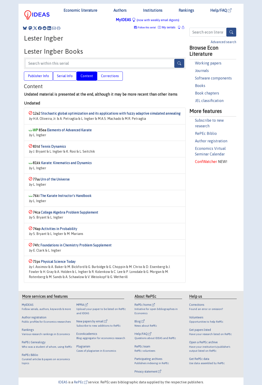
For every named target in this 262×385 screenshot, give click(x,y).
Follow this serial (147, 27)
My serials (166, 27)
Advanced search (223, 42)
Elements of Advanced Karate (69, 130)
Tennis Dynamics (53, 146)
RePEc (80, 382)
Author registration (211, 141)
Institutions (152, 10)
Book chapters (207, 93)
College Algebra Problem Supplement (69, 212)
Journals (202, 70)
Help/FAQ (221, 10)
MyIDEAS (147, 20)
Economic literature (80, 10)
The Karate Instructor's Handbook (65, 196)
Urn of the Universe (55, 179)
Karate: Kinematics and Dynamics (66, 163)
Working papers (208, 63)
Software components (213, 78)
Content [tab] (87, 76)
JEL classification (209, 100)
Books (200, 85)
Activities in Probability (59, 229)
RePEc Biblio (206, 133)
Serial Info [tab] (65, 76)
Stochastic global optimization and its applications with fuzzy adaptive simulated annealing (110, 113)
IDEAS (62, 382)
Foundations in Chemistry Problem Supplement (76, 245)
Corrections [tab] (110, 76)
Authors (120, 10)
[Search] (231, 32)
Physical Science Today (58, 262)
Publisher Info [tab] (38, 76)
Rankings (186, 10)
